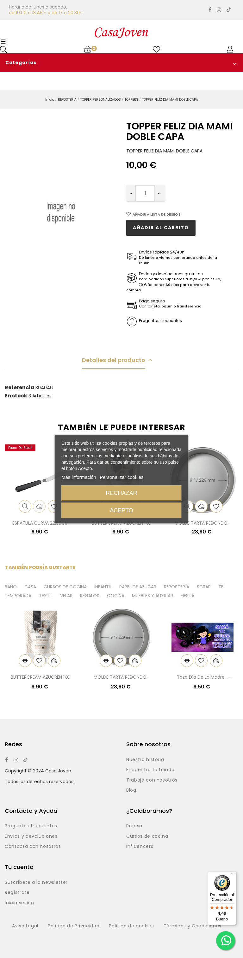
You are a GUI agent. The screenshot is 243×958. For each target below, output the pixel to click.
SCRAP (204, 587)
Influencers (139, 846)
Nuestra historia (145, 760)
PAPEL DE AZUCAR (137, 587)
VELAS (66, 596)
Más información (78, 477)
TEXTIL (46, 596)
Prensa (134, 826)
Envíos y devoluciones (31, 836)
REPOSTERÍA (176, 587)
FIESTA (187, 596)
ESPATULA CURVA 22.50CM (40, 523)
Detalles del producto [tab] (113, 360)
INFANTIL (103, 587)
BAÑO (11, 587)
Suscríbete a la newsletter (36, 882)
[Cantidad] (145, 193)
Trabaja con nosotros (152, 780)
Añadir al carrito (161, 227)
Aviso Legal (25, 926)
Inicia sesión (19, 903)
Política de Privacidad (73, 926)
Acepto (121, 510)
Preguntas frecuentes (31, 826)
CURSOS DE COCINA (65, 587)
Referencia (19, 387)
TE (220, 587)
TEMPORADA (18, 596)
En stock (16, 396)
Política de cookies (131, 926)
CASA (30, 587)
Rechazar (121, 493)
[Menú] (233, 875)
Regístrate (17, 893)
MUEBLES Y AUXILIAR (152, 596)
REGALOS (89, 596)
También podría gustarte (40, 567)
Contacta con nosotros (33, 846)
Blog (131, 790)
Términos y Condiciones (192, 926)
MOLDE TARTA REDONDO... (202, 523)
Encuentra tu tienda (150, 770)
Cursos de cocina (147, 836)
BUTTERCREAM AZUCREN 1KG (41, 677)
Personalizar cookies (121, 477)
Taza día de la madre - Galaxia (202, 677)
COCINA (115, 596)
